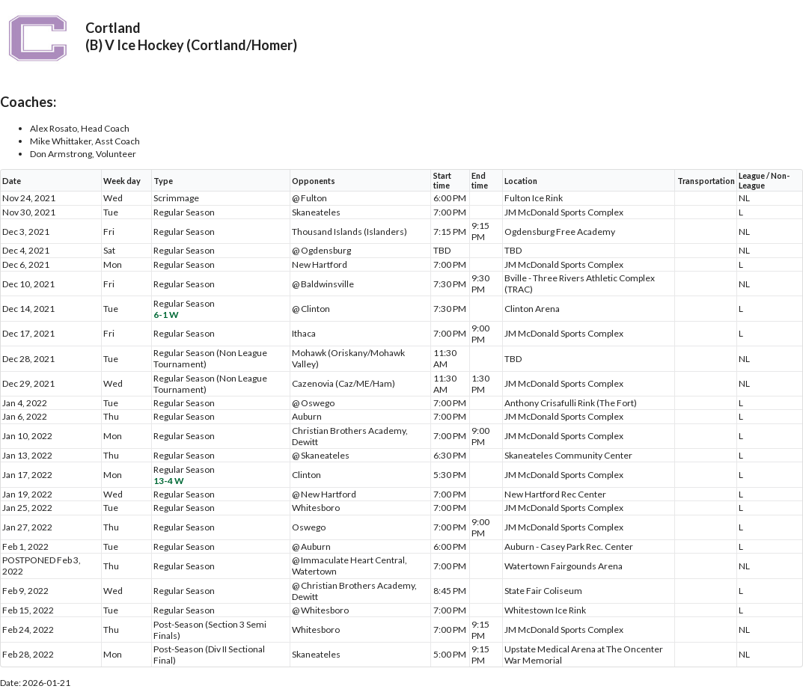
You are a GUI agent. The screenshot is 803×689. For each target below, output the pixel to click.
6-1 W (166, 314)
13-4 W (168, 480)
